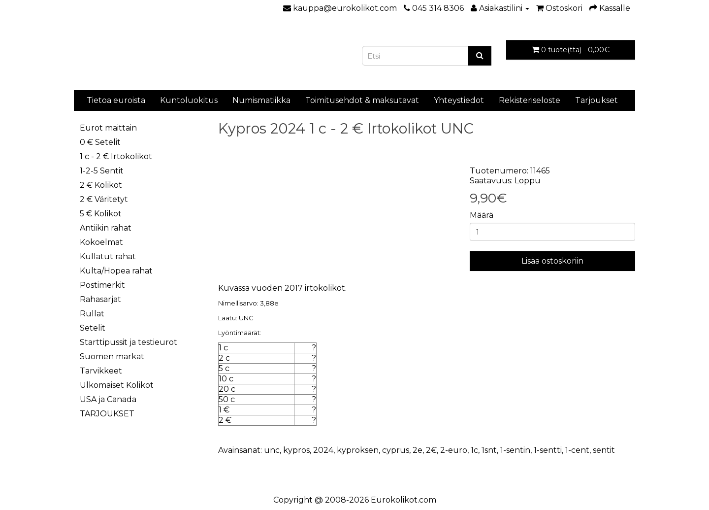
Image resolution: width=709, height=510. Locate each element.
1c (474, 450)
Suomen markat (112, 356)
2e (417, 450)
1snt (489, 450)
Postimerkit (102, 285)
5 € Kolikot (101, 213)
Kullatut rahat (108, 256)
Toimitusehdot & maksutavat (362, 100)
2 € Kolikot (101, 185)
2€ (431, 450)
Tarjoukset (596, 100)
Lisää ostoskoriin (552, 261)
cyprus (395, 450)
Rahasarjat (100, 299)
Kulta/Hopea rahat (116, 270)
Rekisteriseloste (529, 100)
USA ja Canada (108, 399)
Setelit (92, 328)
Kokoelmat (101, 242)
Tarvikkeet (101, 370)
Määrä (481, 215)
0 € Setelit (100, 142)
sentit (604, 450)
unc (272, 450)
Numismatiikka (261, 100)
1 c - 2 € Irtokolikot (116, 156)
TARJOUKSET (107, 413)
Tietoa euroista (116, 100)
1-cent (577, 450)
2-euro (453, 450)
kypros (296, 450)
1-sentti (548, 450)
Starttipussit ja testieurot (128, 342)
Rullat (92, 313)
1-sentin (515, 450)
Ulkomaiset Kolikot (117, 385)
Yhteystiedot (459, 100)
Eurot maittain (108, 128)
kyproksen (358, 450)
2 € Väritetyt (104, 199)
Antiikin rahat (105, 228)
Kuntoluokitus (189, 100)
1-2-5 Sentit (102, 170)
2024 (323, 450)
